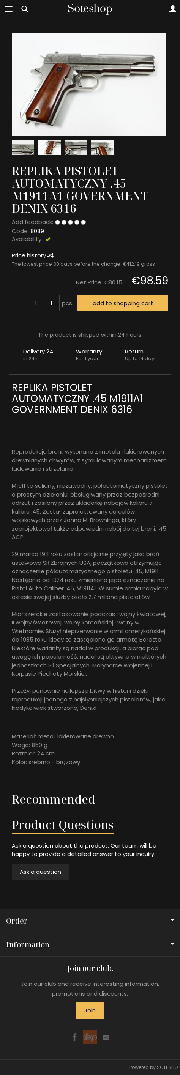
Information (90, 944)
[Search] (24, 9)
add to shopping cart (123, 303)
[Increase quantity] (20, 303)
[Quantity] (35, 303)
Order (90, 921)
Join (90, 1010)
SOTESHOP (168, 1067)
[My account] (173, 9)
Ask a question (40, 872)
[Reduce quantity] (51, 303)
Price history (32, 255)
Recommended (53, 799)
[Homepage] (90, 9)
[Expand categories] (8, 9)
